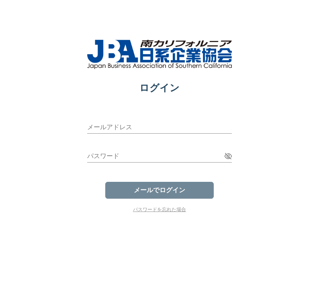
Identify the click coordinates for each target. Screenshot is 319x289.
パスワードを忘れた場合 (159, 209)
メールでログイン (159, 190)
